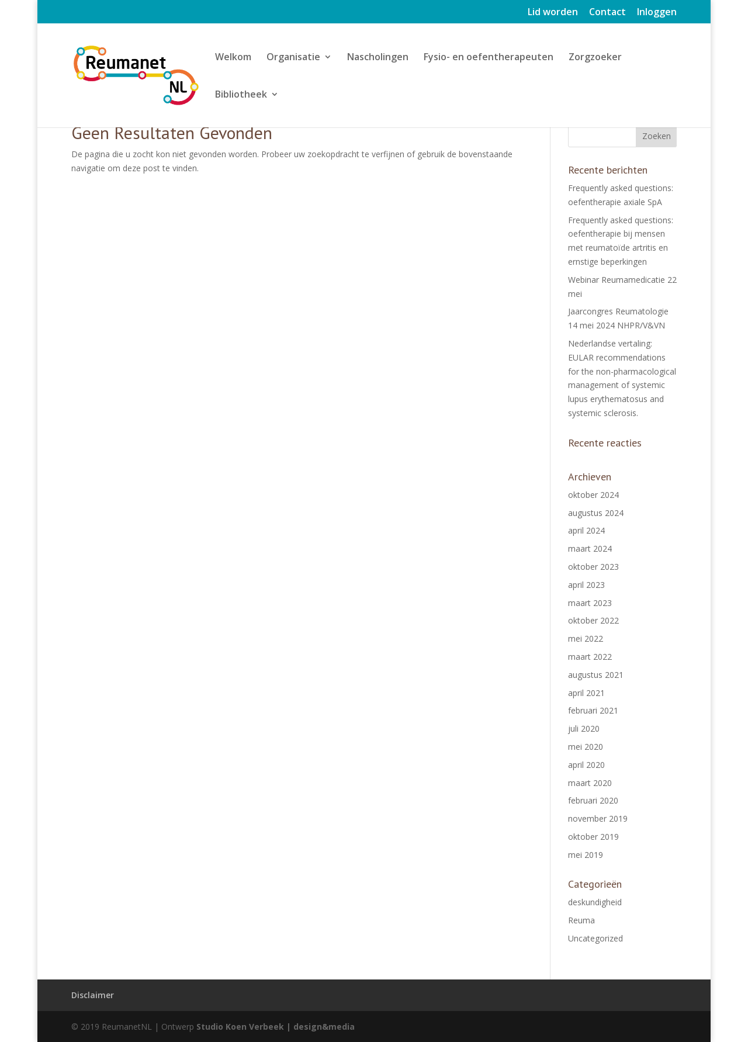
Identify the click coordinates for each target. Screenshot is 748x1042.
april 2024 (586, 530)
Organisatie (293, 58)
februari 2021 (593, 710)
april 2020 (586, 764)
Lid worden (553, 12)
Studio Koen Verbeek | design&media (275, 1026)
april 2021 (586, 692)
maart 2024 (590, 548)
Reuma (581, 920)
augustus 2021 (596, 674)
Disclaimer (92, 995)
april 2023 (586, 584)
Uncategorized (595, 938)
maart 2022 (590, 656)
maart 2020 (590, 782)
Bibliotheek (241, 95)
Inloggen (657, 12)
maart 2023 (590, 602)
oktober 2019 (593, 836)
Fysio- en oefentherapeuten (488, 58)
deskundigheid (595, 902)
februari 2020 (593, 800)
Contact (607, 12)
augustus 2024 (596, 512)
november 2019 (598, 818)
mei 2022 (585, 638)
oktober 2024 (593, 494)
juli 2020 (584, 728)
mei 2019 (585, 854)
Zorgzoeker (595, 58)
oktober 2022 (593, 620)
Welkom (233, 58)
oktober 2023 (593, 566)
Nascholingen (377, 58)
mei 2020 (585, 746)
